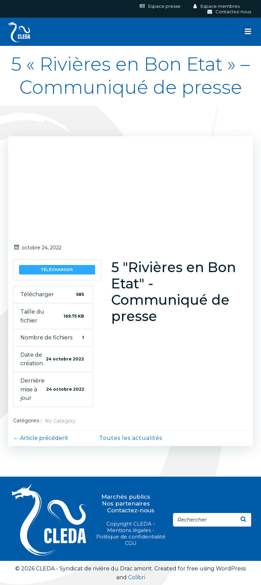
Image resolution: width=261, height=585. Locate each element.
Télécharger (57, 269)
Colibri (136, 577)
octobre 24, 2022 (37, 248)
